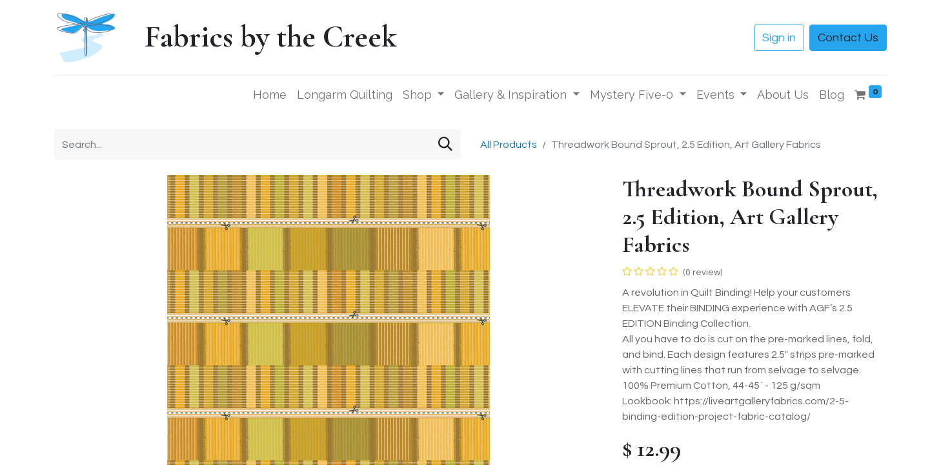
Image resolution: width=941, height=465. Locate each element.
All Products (508, 145)
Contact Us (848, 38)
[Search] (445, 144)
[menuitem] (270, 94)
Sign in (779, 38)
